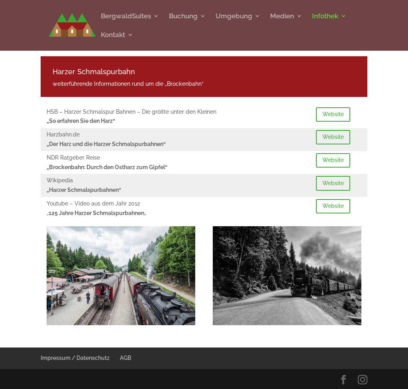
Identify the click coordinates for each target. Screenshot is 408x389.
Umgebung (234, 16)
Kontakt (113, 35)
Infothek (325, 16)
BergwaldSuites (126, 16)
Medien (282, 16)
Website (333, 114)
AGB (125, 358)
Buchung (183, 16)
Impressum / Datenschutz (75, 358)
